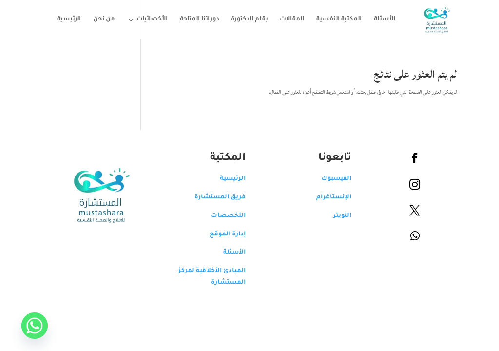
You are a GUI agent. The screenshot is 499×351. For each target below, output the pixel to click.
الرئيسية (62, 19)
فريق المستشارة (212, 197)
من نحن (96, 19)
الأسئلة (377, 19)
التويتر (335, 216)
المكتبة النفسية (331, 19)
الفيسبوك (329, 179)
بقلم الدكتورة (242, 19)
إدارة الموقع (220, 234)
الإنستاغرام (326, 197)
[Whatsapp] (27, 325)
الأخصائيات (144, 19)
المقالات (284, 19)
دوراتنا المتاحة (192, 19)
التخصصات (221, 216)
